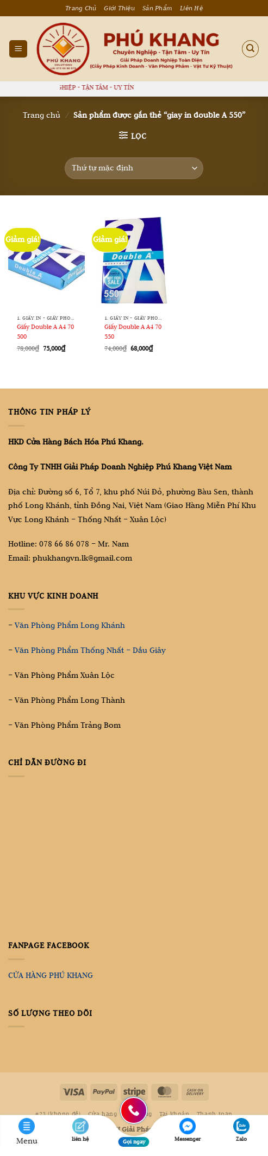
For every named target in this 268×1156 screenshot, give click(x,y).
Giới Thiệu (119, 8)
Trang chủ (41, 115)
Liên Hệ (191, 8)
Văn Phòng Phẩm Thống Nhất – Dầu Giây (90, 650)
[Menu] (18, 49)
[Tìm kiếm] (250, 49)
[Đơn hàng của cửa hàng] (134, 168)
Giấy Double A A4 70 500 (45, 331)
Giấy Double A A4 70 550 (132, 331)
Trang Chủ (80, 8)
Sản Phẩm (157, 8)
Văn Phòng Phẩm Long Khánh (70, 625)
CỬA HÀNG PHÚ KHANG (50, 975)
